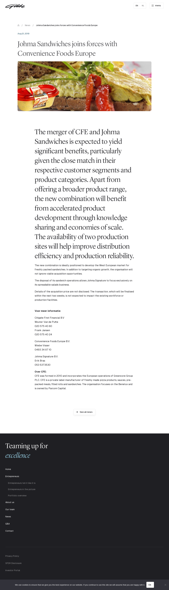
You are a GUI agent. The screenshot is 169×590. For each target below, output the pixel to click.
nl (143, 6)
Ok (149, 585)
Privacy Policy (12, 556)
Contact (9, 531)
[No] (165, 584)
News (27, 26)
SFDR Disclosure (13, 563)
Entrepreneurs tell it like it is (21, 483)
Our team (10, 509)
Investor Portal (12, 570)
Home (18, 26)
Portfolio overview (17, 495)
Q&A (7, 524)
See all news (86, 412)
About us (9, 502)
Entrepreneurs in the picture (21, 489)
